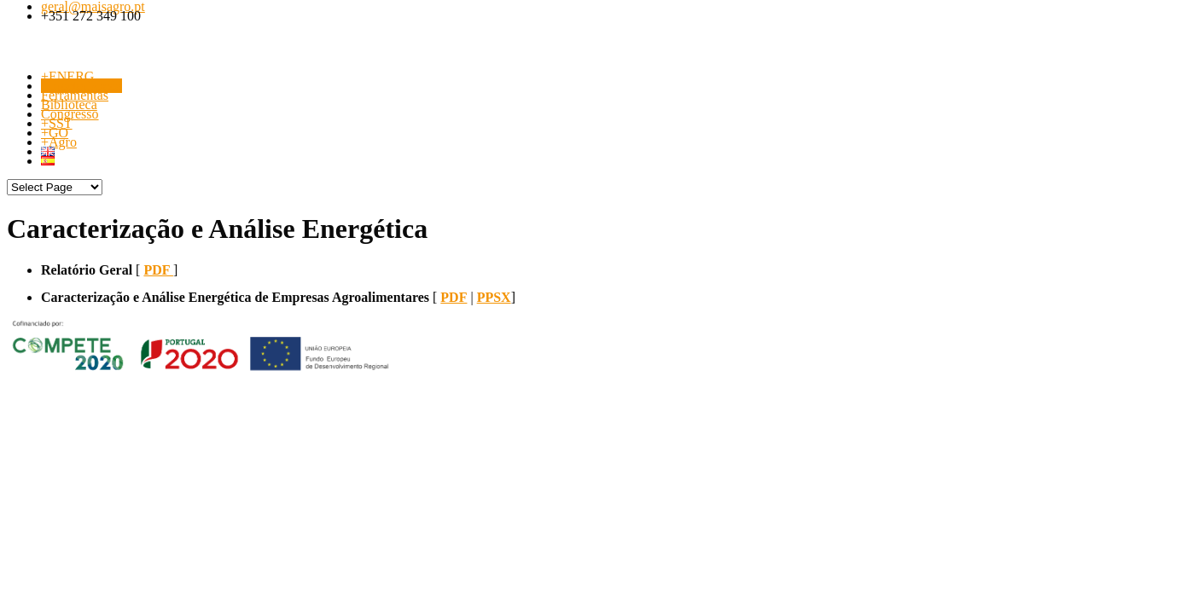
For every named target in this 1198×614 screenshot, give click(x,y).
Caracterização (81, 85)
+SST (57, 123)
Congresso (70, 114)
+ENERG (67, 76)
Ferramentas (74, 95)
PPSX (494, 297)
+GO (54, 132)
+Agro (59, 142)
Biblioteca (69, 104)
